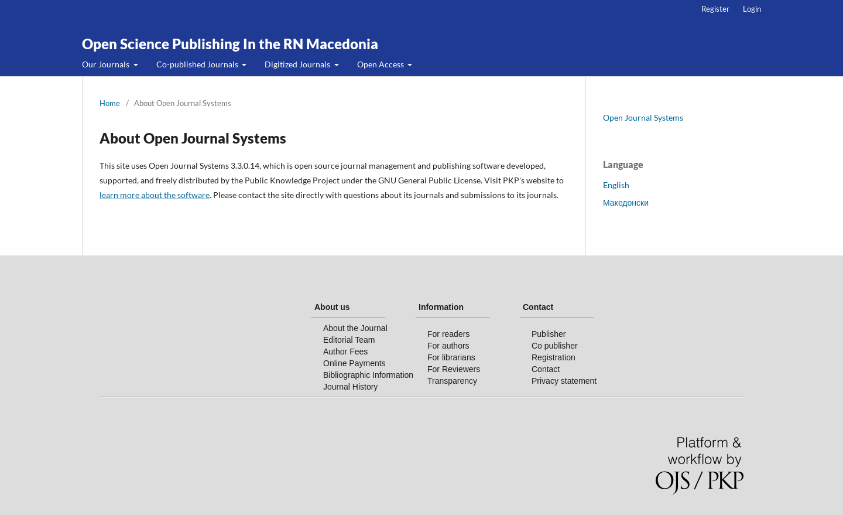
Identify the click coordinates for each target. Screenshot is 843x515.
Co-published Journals (198, 64)
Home (110, 103)
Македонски (626, 202)
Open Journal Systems (643, 117)
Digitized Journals (298, 64)
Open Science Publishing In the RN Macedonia (230, 43)
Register (715, 8)
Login (752, 8)
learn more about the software (155, 195)
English (616, 185)
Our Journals (106, 64)
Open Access (381, 64)
